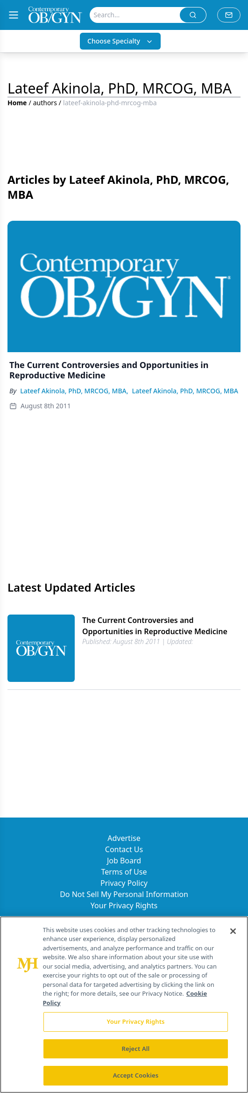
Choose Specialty (120, 40)
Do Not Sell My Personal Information (124, 894)
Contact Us (124, 849)
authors (45, 102)
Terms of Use (124, 872)
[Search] (135, 15)
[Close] (233, 931)
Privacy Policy (124, 883)
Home (17, 102)
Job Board (124, 860)
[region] (124, 1004)
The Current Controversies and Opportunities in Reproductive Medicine (154, 626)
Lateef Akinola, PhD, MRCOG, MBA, (74, 390)
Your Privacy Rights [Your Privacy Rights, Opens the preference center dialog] (135, 1021)
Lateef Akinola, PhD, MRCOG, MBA (185, 390)
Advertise (123, 838)
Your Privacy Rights (124, 905)
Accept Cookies (136, 1075)
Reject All (136, 1048)
